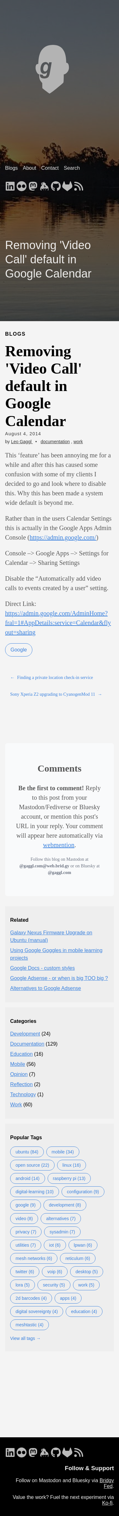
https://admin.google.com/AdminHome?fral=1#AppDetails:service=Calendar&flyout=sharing (58, 623)
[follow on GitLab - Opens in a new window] (67, 184)
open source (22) (32, 1165)
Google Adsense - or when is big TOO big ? (59, 978)
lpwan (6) (83, 1245)
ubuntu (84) (27, 1151)
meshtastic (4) (29, 1324)
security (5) (54, 1284)
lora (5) (23, 1284)
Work (16, 1104)
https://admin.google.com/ (63, 537)
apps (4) (68, 1298)
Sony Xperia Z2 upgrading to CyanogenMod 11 (56, 694)
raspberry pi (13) (69, 1178)
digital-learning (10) (35, 1191)
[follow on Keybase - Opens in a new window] (44, 184)
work (78, 441)
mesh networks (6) (34, 1258)
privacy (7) (26, 1231)
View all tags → (25, 1338)
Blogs (11, 168)
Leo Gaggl (22, 441)
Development (25, 1033)
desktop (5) (87, 1271)
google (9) (26, 1204)
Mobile (17, 1064)
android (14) (28, 1178)
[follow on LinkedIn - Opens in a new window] (10, 184)
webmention (59, 844)
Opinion (19, 1074)
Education (21, 1054)
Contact (50, 168)
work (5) (86, 1284)
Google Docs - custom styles (42, 968)
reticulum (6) (77, 1258)
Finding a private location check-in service (51, 677)
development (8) (65, 1204)
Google (18, 649)
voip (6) (54, 1271)
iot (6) (55, 1245)
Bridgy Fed (107, 1483)
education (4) (84, 1311)
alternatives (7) (61, 1218)
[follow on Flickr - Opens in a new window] (22, 184)
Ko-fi (107, 1503)
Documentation (27, 1044)
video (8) (24, 1218)
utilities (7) (26, 1245)
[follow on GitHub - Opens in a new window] (56, 184)
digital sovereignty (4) (37, 1311)
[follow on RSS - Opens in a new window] (79, 184)
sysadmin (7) (62, 1231)
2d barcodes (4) (31, 1298)
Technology (23, 1094)
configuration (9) (83, 1191)
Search (72, 168)
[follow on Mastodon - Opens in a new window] (33, 184)
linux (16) (72, 1165)
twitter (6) (25, 1271)
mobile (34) (63, 1151)
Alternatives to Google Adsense (45, 988)
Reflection (21, 1084)
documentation (55, 441)
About (29, 168)
